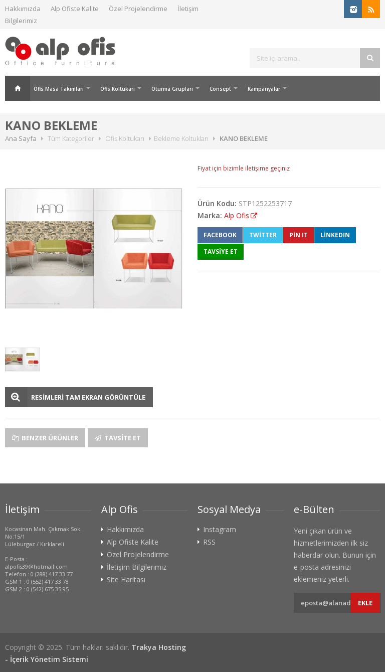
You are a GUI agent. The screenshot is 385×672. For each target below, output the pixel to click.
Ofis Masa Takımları (59, 88)
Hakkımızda (23, 8)
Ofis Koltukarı (117, 88)
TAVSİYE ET (221, 251)
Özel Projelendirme (138, 8)
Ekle (365, 602)
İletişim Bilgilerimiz (136, 567)
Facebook (220, 235)
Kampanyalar (264, 88)
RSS (209, 542)
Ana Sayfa (17, 88)
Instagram (219, 529)
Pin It (298, 235)
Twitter (263, 235)
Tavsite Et (118, 437)
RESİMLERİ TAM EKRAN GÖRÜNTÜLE (88, 397)
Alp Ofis (236, 215)
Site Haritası (126, 579)
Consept (220, 88)
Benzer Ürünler (45, 437)
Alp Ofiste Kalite (75, 8)
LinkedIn (335, 235)
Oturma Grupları (172, 88)
